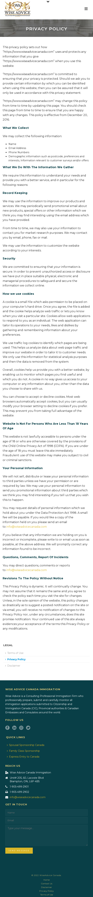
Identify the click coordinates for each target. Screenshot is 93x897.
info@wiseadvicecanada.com (26, 526)
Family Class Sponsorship (23, 750)
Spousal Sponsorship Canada (25, 745)
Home (46, 879)
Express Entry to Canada (23, 756)
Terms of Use (14, 653)
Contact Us (46, 883)
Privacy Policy (15, 659)
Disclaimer (12, 665)
